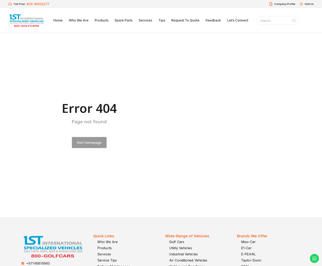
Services (104, 254)
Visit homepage (89, 142)
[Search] (293, 20)
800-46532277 (37, 4)
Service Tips (107, 260)
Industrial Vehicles (183, 254)
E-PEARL (248, 254)
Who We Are (107, 242)
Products (104, 248)
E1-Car (246, 248)
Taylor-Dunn (251, 260)
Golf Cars (176, 242)
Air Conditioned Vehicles (188, 260)
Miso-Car (248, 242)
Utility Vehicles (180, 248)
